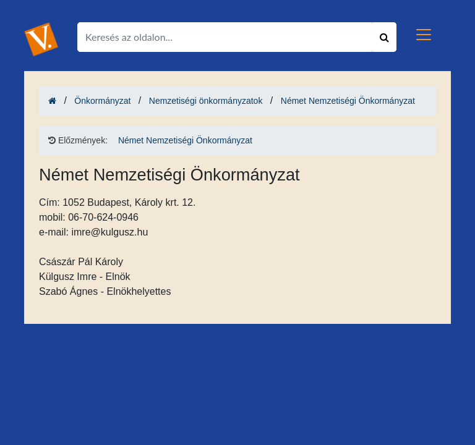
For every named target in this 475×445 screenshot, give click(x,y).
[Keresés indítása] (384, 37)
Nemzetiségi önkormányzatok (206, 101)
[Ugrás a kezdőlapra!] (41, 38)
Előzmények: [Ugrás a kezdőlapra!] (78, 140)
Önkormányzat (102, 101)
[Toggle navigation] (423, 34)
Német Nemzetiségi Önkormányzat (348, 101)
